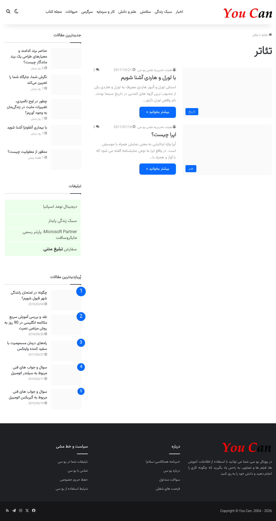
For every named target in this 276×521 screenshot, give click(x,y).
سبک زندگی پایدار (62, 221)
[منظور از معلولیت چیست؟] (66, 159)
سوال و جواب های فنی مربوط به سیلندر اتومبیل (29, 370)
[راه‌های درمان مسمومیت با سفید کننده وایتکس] (66, 351)
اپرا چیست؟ (163, 134)
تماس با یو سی (78, 471)
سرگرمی (87, 12)
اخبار (179, 12)
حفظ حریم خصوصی (74, 480)
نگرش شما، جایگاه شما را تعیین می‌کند (28, 80)
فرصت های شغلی (168, 489)
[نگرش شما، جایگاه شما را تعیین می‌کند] (66, 85)
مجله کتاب (54, 12)
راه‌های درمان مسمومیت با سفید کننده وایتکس (27, 346)
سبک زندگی (163, 12)
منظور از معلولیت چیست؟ (27, 152)
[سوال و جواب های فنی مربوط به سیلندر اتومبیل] (66, 375)
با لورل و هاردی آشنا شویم (148, 77)
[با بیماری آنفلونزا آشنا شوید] (66, 135)
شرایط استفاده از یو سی (72, 489)
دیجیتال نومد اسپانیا (60, 207)
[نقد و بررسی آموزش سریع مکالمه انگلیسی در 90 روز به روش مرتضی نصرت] (66, 324)
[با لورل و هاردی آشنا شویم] (227, 92)
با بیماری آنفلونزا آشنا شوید (27, 128)
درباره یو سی (171, 471)
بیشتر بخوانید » (157, 112)
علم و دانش (127, 12)
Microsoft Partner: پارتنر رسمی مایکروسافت (50, 235)
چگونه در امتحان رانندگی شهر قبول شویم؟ (29, 296)
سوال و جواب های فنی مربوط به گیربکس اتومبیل (28, 395)
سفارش (60, 249)
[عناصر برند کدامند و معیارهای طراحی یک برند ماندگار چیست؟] (66, 58)
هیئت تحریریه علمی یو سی (154, 70)
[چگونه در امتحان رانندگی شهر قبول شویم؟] (66, 300)
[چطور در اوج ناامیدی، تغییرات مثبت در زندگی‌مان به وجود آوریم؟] (66, 109)
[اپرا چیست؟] (227, 149)
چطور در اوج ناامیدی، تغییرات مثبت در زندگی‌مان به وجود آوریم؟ (27, 107)
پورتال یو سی (259, 462)
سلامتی (145, 12)
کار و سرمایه (106, 12)
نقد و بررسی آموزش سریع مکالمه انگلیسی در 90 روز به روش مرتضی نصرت (25, 323)
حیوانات (71, 12)
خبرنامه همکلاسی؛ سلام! (163, 462)
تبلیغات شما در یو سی (73, 462)
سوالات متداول (169, 480)
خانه (267, 35)
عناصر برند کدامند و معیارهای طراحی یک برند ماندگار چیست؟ (28, 57)
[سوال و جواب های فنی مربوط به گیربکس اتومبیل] (66, 399)
